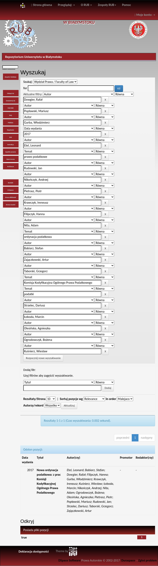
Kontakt (10, 183)
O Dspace (11, 190)
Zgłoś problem (147, 560)
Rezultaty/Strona (34, 399)
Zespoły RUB (107, 5)
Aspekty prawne (10, 152)
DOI (10, 137)
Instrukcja (10, 145)
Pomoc (126, 5)
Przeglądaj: (66, 5)
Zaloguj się (10, 93)
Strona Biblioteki (10, 197)
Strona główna (41, 5)
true (24, 537)
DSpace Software (69, 560)
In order (111, 399)
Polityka (10, 123)
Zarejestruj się (10, 101)
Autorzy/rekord (33, 405)
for (25, 88)
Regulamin (10, 130)
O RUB (86, 5)
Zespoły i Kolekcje (10, 77)
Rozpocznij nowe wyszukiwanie (43, 358)
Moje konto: (144, 15)
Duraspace (128, 560)
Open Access (11, 159)
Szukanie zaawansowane (8, 69)
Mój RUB (10, 108)
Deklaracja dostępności (34, 551)
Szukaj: (27, 82)
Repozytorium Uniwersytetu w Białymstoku (33, 57)
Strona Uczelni (10, 205)
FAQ (10, 115)
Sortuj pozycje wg (71, 399)
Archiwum (10, 166)
